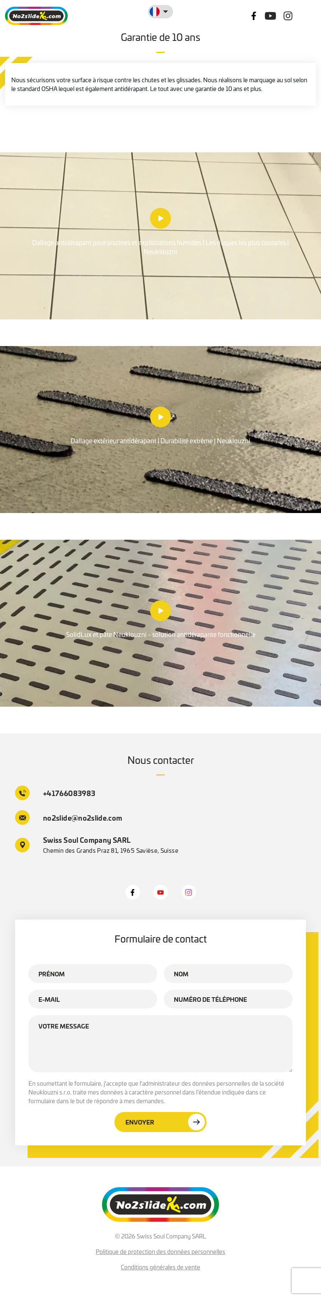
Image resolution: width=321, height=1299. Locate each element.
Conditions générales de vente (160, 1267)
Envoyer (165, 1122)
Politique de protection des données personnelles (160, 1251)
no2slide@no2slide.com (68, 817)
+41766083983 (55, 793)
